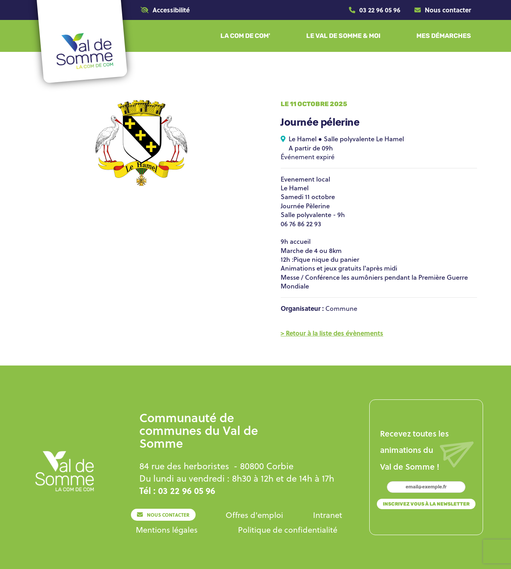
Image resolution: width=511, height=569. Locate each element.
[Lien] (374, 10)
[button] (165, 10)
